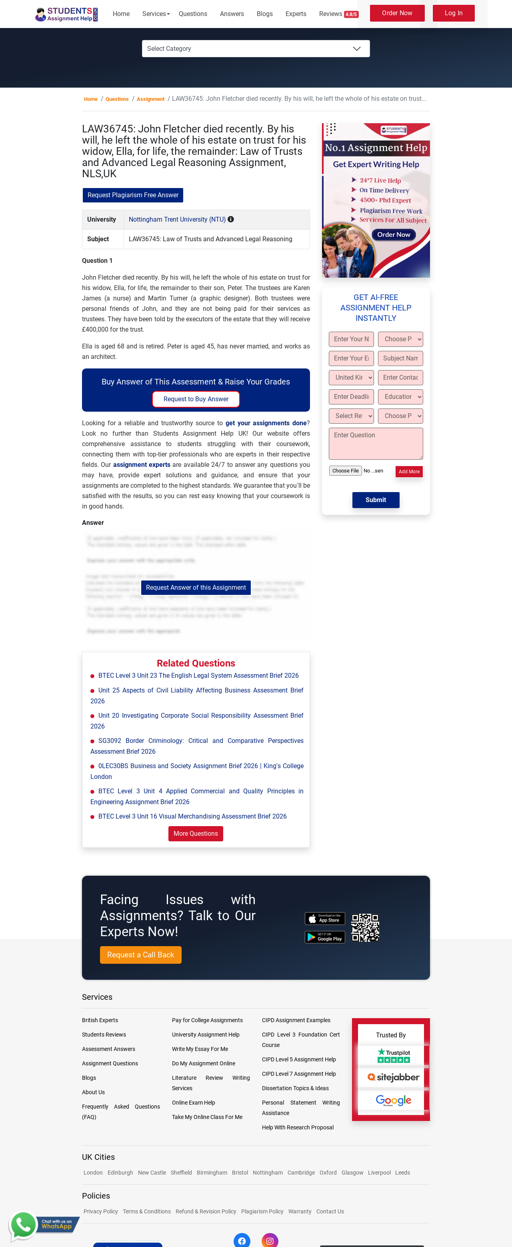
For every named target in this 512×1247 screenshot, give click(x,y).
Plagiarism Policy (262, 1211)
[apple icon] (325, 918)
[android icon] (325, 937)
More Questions (196, 833)
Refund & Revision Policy (206, 1211)
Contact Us (330, 1211)
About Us (93, 1092)
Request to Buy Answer (196, 399)
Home (121, 14)
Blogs (265, 14)
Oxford (328, 1172)
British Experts (100, 1020)
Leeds (402, 1172)
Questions (193, 14)
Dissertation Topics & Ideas (295, 1088)
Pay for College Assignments (207, 1020)
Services (154, 14)
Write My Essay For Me (200, 1049)
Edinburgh (120, 1172)
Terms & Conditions (147, 1211)
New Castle (152, 1172)
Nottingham (268, 1172)
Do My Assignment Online (203, 1063)
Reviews (339, 14)
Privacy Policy (101, 1211)
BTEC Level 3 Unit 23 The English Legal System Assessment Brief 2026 (198, 675)
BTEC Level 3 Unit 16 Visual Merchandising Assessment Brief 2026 (192, 816)
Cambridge (301, 1172)
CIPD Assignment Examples (296, 1020)
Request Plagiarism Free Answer (133, 195)
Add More (409, 471)
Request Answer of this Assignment (196, 587)
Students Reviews (104, 1034)
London (93, 1172)
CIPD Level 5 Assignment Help (299, 1059)
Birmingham (212, 1172)
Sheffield (181, 1172)
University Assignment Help (206, 1034)
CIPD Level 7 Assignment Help (299, 1074)
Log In (454, 13)
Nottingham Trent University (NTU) (177, 219)
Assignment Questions (110, 1063)
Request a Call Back (140, 954)
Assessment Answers (108, 1049)
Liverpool (380, 1172)
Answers (232, 14)
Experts (296, 14)
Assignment (150, 99)
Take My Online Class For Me (207, 1117)
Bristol (240, 1172)
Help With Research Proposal (298, 1127)
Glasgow (353, 1172)
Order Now (397, 13)
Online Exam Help (193, 1102)
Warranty (300, 1211)
